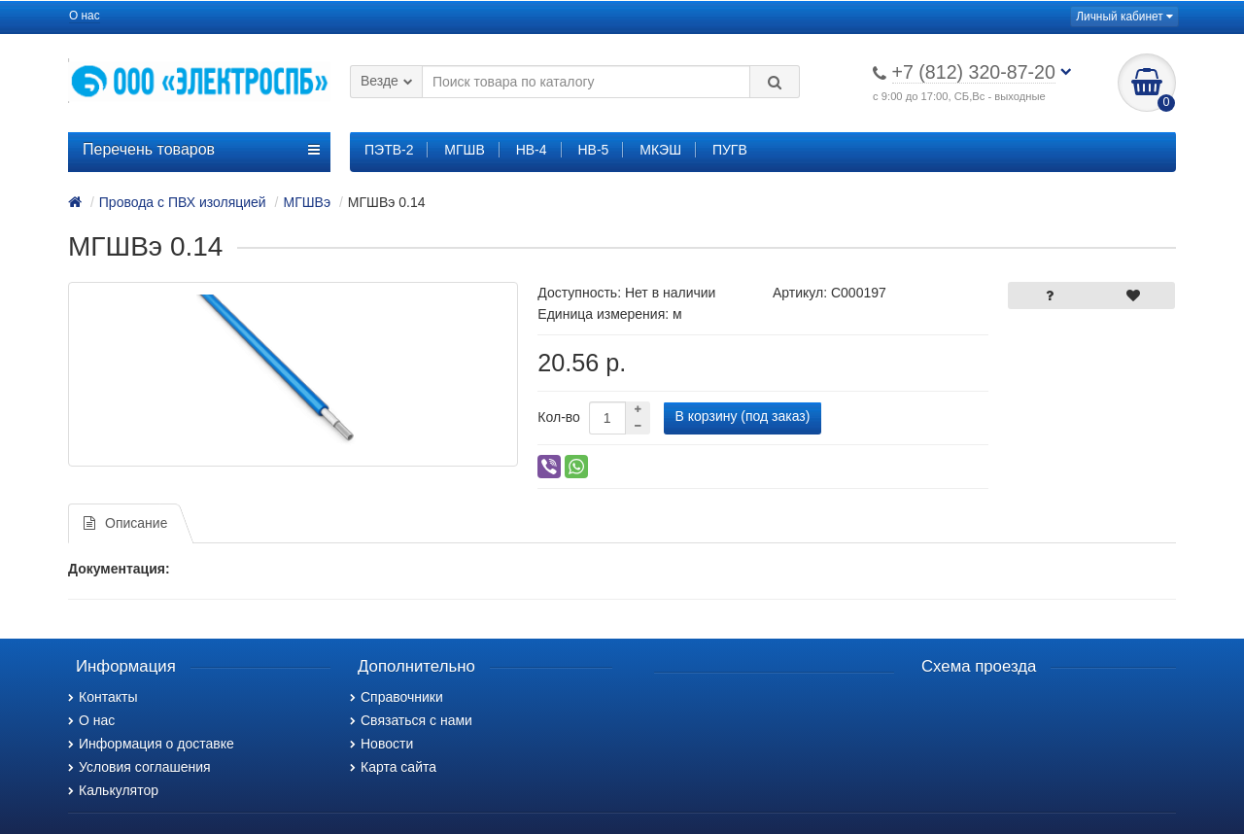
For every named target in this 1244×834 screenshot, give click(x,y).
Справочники (396, 697)
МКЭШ (660, 149)
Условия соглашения (139, 767)
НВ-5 (592, 149)
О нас (84, 15)
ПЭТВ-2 (388, 149)
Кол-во (558, 417)
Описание (125, 523)
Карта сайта (393, 767)
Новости (381, 743)
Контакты (102, 697)
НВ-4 (531, 149)
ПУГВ (729, 149)
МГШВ (464, 149)
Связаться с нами (411, 720)
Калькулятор (113, 790)
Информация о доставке (151, 743)
